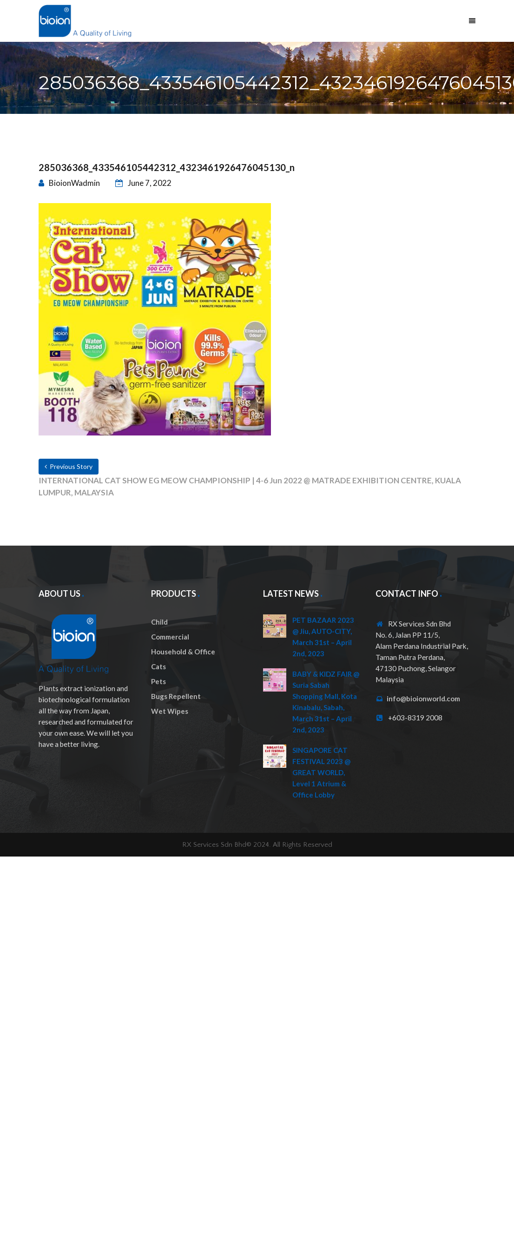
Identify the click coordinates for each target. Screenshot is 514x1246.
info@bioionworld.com (423, 698)
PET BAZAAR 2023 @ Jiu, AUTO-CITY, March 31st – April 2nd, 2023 (323, 637)
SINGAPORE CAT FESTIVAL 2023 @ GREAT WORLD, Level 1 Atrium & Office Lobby (321, 772)
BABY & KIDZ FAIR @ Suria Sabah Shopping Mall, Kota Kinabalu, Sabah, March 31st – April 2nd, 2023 (325, 702)
